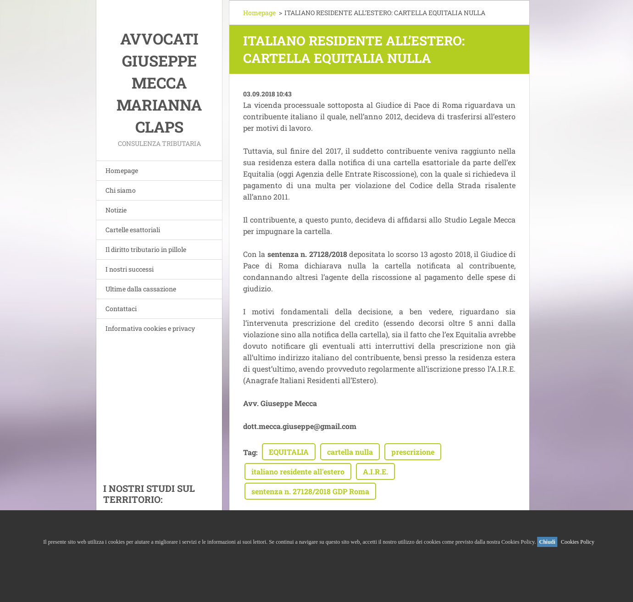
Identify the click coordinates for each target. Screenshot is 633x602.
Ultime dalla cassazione (141, 288)
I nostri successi (130, 269)
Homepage (122, 170)
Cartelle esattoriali (133, 229)
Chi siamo (121, 190)
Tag (249, 452)
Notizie (116, 210)
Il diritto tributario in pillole (146, 249)
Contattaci (121, 308)
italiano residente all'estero (297, 471)
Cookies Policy (577, 542)
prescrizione (412, 452)
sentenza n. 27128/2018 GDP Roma (310, 491)
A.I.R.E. (375, 471)
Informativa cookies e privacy (150, 328)
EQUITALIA (289, 452)
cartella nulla (350, 452)
